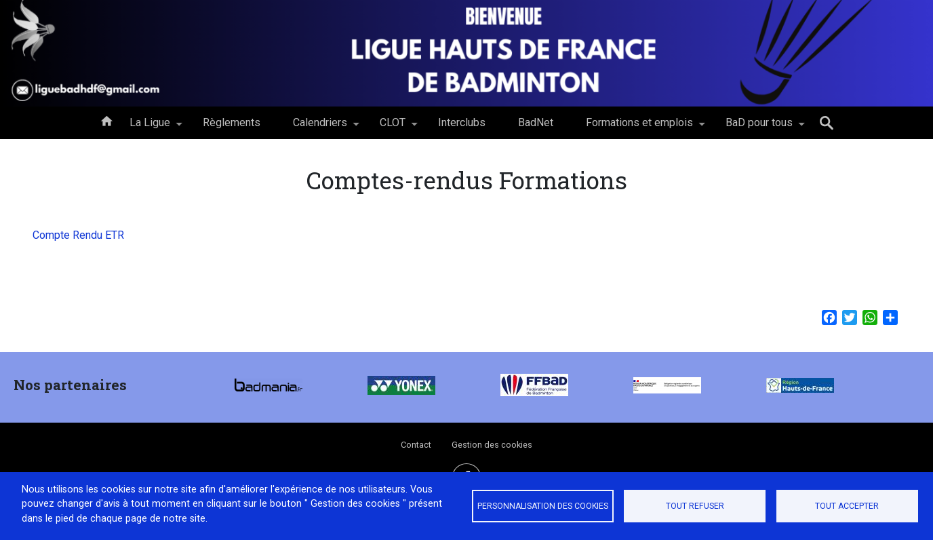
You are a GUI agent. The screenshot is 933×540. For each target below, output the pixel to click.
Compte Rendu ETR (78, 235)
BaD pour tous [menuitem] (759, 127)
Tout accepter (847, 506)
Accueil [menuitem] (106, 120)
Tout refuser (695, 506)
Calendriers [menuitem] (320, 127)
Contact (416, 445)
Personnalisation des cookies (542, 506)
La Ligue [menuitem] (149, 127)
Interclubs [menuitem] (461, 122)
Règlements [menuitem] (231, 122)
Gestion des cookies (492, 445)
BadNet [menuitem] (535, 122)
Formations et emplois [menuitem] (639, 127)
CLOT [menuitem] (392, 127)
